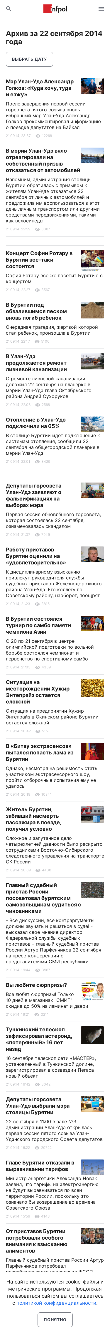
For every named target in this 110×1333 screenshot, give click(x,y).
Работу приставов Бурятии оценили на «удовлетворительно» (36, 556)
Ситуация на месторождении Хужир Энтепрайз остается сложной (38, 692)
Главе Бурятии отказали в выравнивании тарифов (40, 1165)
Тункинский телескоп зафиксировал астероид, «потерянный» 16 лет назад (39, 1039)
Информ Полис (55, 8)
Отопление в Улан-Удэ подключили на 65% (36, 423)
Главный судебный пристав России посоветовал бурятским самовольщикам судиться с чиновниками (43, 898)
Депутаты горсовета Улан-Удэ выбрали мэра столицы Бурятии (38, 1105)
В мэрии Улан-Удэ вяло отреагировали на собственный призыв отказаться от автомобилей (43, 160)
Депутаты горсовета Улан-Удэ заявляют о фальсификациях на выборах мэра (33, 495)
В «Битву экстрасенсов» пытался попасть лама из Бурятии (39, 752)
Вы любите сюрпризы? (36, 985)
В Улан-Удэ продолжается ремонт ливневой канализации (36, 362)
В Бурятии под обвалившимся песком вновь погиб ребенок (36, 311)
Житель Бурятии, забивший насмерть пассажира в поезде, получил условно (33, 819)
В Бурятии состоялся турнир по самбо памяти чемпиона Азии (38, 625)
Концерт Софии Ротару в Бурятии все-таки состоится (39, 259)
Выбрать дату (29, 59)
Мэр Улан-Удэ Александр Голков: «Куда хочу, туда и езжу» (40, 88)
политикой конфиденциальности (56, 1303)
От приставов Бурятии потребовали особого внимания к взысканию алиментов (36, 1241)
